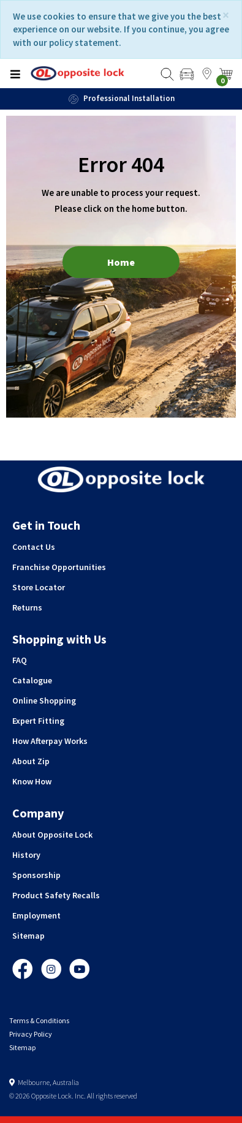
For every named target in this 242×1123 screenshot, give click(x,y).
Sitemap (28, 935)
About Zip (31, 761)
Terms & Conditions (39, 1020)
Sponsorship (36, 875)
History (26, 854)
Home (121, 262)
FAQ (19, 660)
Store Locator (38, 587)
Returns (27, 607)
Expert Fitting (38, 720)
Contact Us (33, 546)
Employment (36, 915)
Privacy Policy (30, 1033)
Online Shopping (44, 700)
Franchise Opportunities (59, 567)
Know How (31, 781)
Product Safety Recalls (56, 895)
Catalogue (32, 680)
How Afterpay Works (50, 740)
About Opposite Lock (52, 834)
